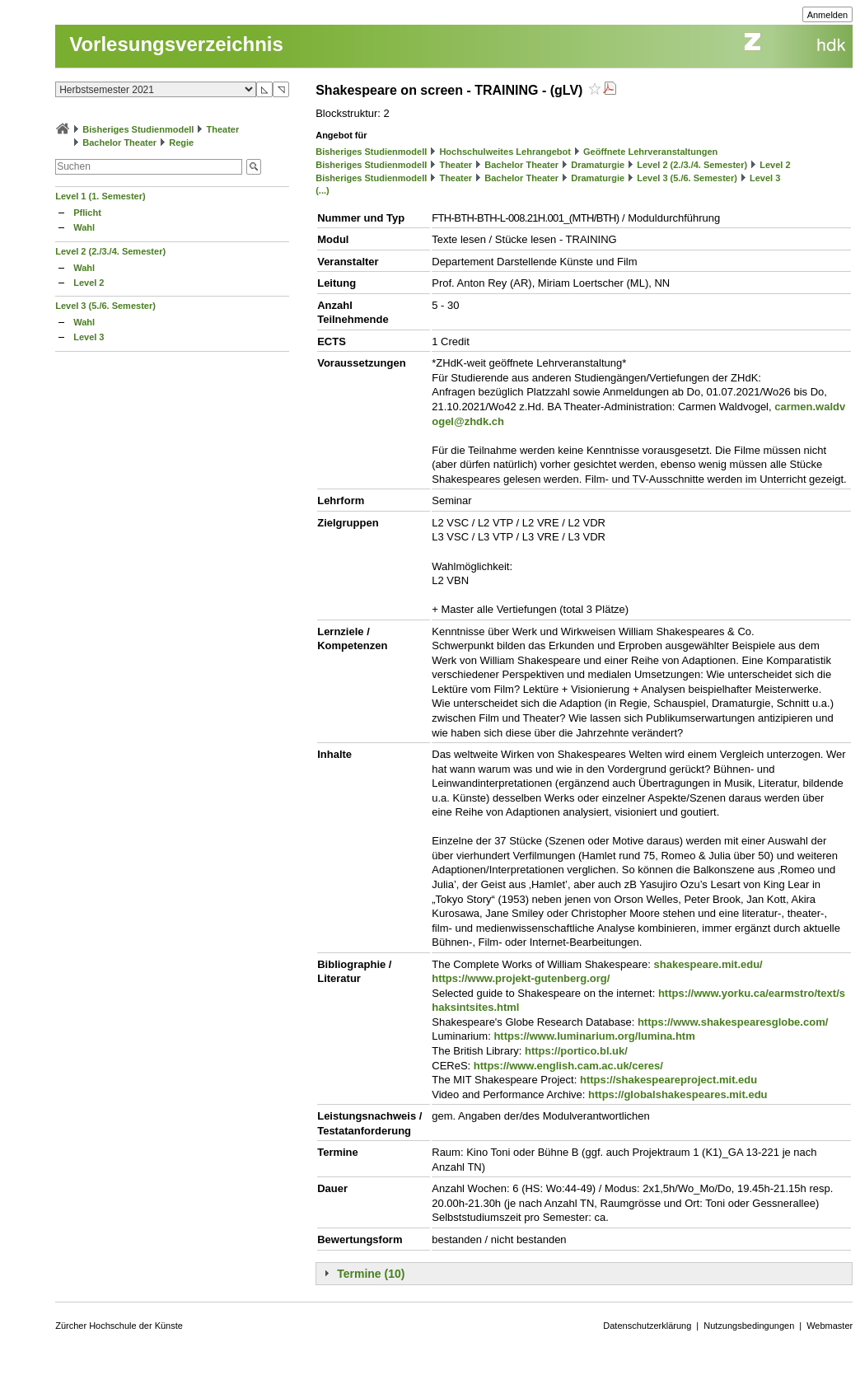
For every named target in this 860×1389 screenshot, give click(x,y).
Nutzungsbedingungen (748, 1326)
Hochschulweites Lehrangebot (505, 152)
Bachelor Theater (119, 142)
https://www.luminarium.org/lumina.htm (593, 1036)
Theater (223, 129)
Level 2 (88, 283)
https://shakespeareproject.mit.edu (668, 1079)
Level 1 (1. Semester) (100, 196)
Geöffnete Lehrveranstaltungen (650, 152)
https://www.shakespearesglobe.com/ (733, 1022)
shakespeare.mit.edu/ (708, 964)
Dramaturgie (597, 165)
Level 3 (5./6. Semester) (105, 306)
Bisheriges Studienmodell (138, 129)
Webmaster (829, 1326)
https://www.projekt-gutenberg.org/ (521, 978)
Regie (181, 142)
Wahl (84, 227)
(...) (322, 190)
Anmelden (827, 15)
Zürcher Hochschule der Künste (119, 1326)
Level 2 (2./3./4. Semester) (110, 251)
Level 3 (88, 337)
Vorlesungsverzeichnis (176, 44)
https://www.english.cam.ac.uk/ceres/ (568, 1065)
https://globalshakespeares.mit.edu (677, 1094)
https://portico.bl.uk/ (576, 1051)
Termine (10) (370, 1273)
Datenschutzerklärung (647, 1326)
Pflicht (87, 212)
